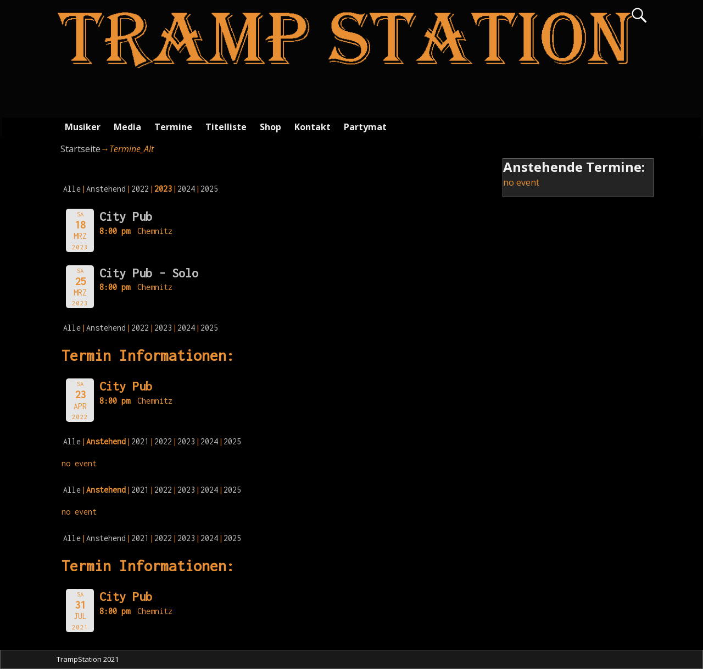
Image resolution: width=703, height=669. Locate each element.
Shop (270, 127)
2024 (186, 188)
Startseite (80, 149)
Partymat (365, 127)
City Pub (125, 216)
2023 (163, 327)
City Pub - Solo (148, 273)
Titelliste (226, 127)
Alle (72, 188)
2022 (140, 188)
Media (127, 127)
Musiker (83, 127)
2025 (209, 188)
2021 (140, 441)
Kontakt (312, 127)
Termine (173, 127)
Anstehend (106, 188)
